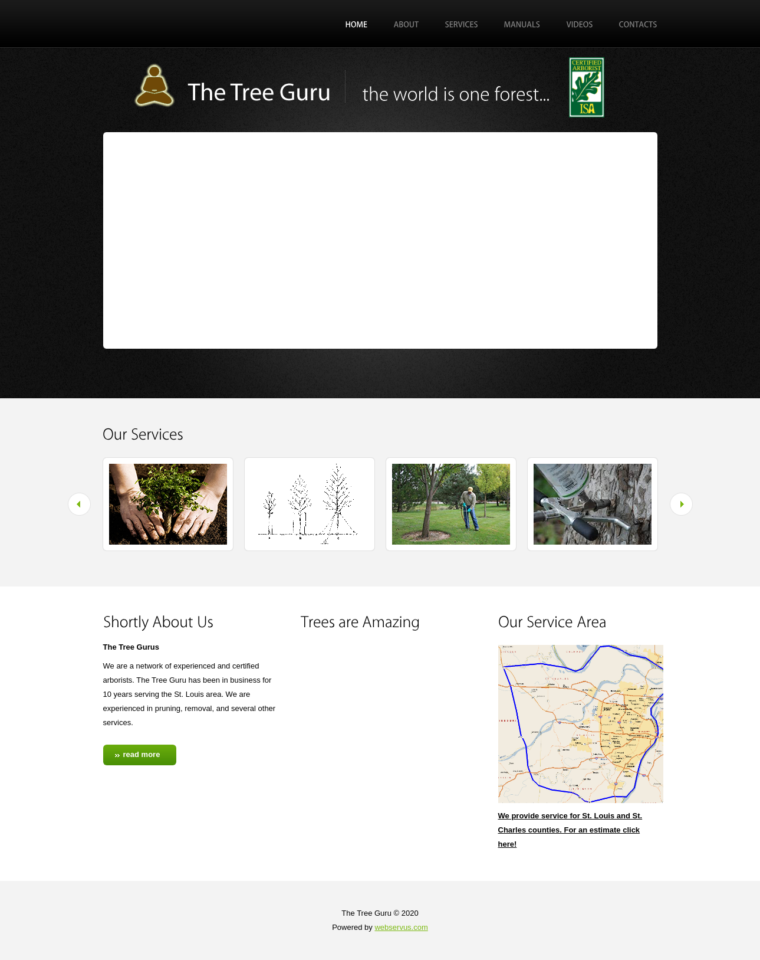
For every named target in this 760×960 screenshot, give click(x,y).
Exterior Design (239, 84)
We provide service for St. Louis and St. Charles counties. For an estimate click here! (570, 829)
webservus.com (400, 927)
